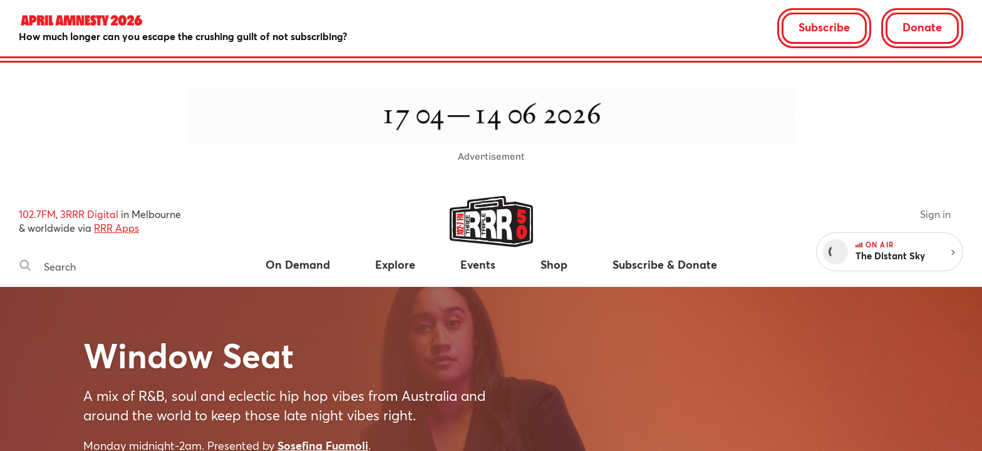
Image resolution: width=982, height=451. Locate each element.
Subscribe (824, 26)
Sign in (935, 213)
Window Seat (188, 355)
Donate (922, 26)
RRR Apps (116, 227)
